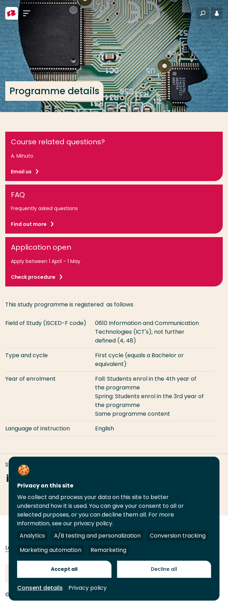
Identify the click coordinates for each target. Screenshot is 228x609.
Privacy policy (87, 588)
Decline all (164, 569)
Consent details (40, 588)
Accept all (64, 569)
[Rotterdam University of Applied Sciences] (11, 13)
